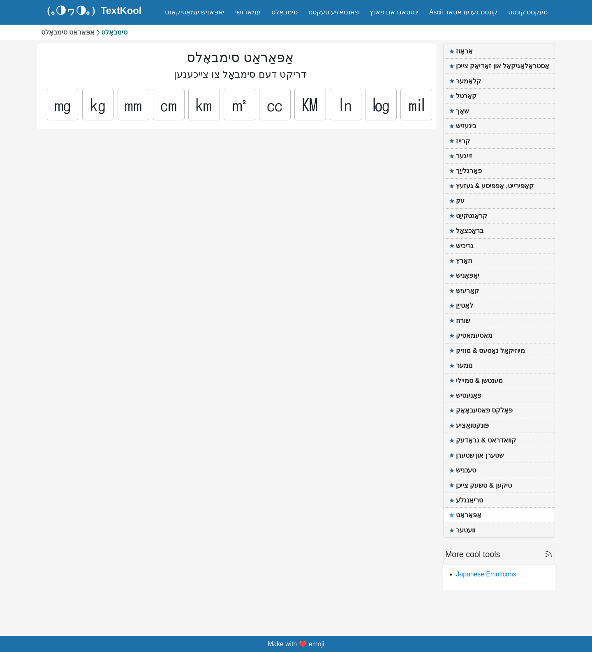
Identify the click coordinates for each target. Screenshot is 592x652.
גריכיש (465, 245)
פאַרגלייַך (469, 170)
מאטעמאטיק (474, 335)
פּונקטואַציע (472, 425)
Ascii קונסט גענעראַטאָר (463, 12)
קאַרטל (466, 95)
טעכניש (466, 470)
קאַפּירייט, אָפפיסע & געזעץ (495, 185)
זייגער (464, 155)
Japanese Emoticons (486, 574)
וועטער (465, 530)
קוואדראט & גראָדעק (486, 440)
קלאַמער (468, 81)
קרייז (463, 141)
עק (460, 200)
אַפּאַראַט (468, 514)
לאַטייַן (464, 305)
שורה (463, 320)
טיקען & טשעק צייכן (484, 485)
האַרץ (464, 260)
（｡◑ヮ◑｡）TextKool (91, 11)
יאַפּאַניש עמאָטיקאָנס (194, 12)
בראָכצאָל (469, 230)
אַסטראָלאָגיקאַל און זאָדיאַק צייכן (502, 65)
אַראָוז (464, 51)
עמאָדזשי (248, 12)
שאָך (462, 111)
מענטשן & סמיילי (479, 380)
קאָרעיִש (467, 290)
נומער (464, 365)
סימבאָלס (284, 12)
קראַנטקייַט (471, 215)
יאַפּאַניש (467, 275)
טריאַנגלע (469, 500)
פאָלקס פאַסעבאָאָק (484, 410)
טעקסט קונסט (528, 12)
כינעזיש (466, 125)
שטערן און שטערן (480, 455)
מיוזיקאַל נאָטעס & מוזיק (490, 350)
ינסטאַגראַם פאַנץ (394, 12)
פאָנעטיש (468, 395)
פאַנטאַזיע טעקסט (333, 12)
